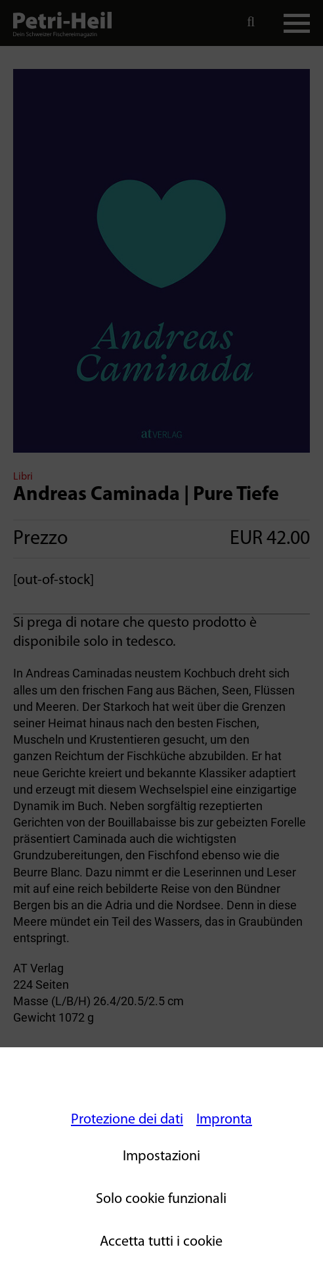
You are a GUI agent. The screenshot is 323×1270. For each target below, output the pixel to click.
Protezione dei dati (127, 1119)
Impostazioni (161, 1156)
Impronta (224, 1119)
